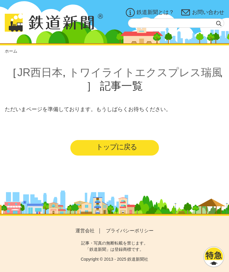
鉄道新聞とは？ (150, 12)
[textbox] (176, 23)
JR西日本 (40, 72)
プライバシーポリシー (130, 230)
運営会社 (85, 230)
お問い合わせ (202, 12)
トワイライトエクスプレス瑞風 (145, 72)
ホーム (11, 51)
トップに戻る (116, 147)
